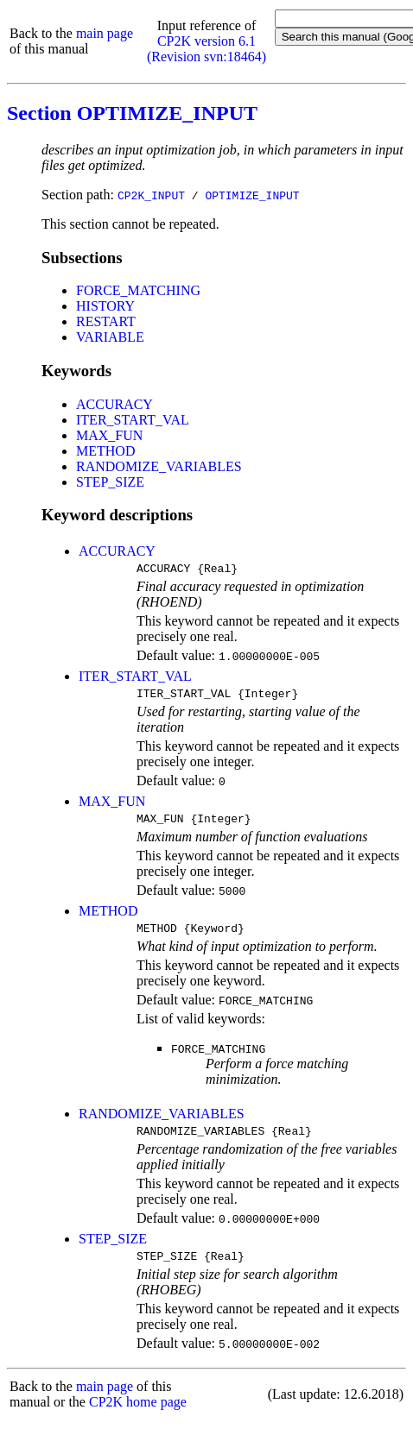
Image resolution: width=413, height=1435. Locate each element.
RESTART (106, 321)
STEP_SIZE (110, 482)
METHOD (105, 451)
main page (104, 33)
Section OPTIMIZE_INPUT (132, 113)
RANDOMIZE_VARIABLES (159, 466)
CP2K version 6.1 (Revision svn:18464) (206, 49)
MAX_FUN (109, 435)
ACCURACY (114, 404)
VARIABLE (110, 337)
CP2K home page (138, 1417)
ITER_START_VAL (132, 419)
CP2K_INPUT (151, 195)
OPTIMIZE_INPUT (252, 195)
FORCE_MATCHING (138, 290)
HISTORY (105, 306)
